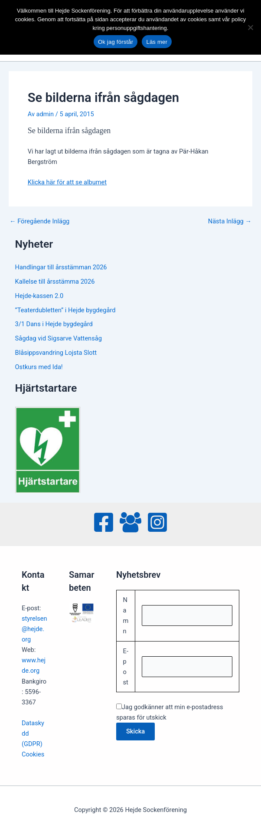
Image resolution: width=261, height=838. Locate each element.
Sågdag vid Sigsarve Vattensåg (58, 338)
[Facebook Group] (130, 522)
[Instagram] (157, 522)
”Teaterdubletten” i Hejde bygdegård (65, 310)
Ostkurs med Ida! (39, 367)
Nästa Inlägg (229, 221)
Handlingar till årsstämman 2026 (61, 267)
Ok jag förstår (116, 42)
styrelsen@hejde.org (34, 629)
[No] (250, 27)
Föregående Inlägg (39, 221)
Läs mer (156, 42)
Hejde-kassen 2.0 (39, 296)
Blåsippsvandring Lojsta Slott (56, 353)
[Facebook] (103, 522)
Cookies (33, 754)
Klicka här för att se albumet (67, 182)
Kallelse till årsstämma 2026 (55, 281)
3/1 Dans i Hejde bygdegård (54, 324)
